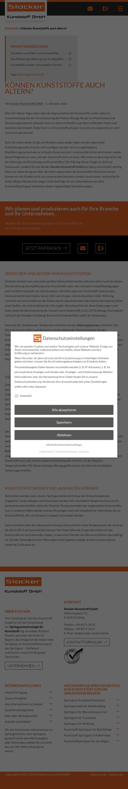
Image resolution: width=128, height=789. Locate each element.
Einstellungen (99, 376)
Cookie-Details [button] (46, 446)
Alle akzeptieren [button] (64, 405)
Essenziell (23, 390)
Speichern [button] (64, 417)
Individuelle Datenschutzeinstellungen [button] (64, 440)
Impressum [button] (84, 446)
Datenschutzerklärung (28, 376)
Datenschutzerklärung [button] (66, 446)
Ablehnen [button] (64, 430)
